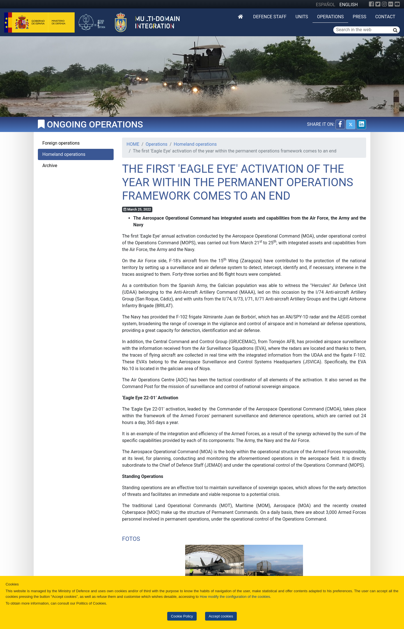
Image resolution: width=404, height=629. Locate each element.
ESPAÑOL (325, 4)
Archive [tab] (49, 165)
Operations (330, 16)
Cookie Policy (182, 616)
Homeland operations (195, 144)
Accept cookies (221, 616)
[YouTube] (397, 4)
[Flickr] (390, 4)
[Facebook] (371, 4)
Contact (385, 16)
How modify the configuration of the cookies (235, 596)
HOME (133, 144)
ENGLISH (348, 4)
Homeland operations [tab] (63, 154)
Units (301, 16)
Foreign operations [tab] (61, 143)
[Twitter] (377, 4)
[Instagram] (384, 4)
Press (359, 16)
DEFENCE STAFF (269, 16)
